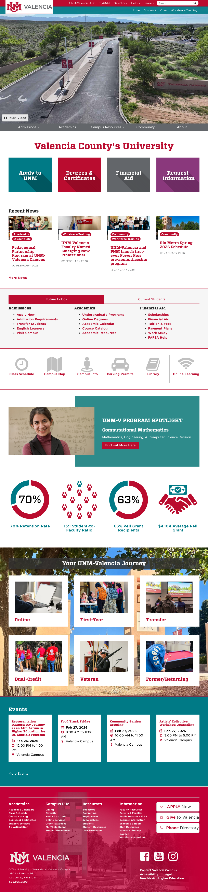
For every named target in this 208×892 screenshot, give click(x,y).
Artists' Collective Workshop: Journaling (176, 723)
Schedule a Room (130, 823)
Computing (89, 813)
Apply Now (26, 315)
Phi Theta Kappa (56, 827)
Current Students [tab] (151, 299)
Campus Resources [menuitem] (107, 127)
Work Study (157, 333)
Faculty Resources (130, 809)
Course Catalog (95, 328)
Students (150, 10)
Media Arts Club (56, 816)
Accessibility (149, 874)
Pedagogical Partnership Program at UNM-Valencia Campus (28, 253)
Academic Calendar (98, 324)
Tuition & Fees (159, 324)
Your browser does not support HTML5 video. (104, 65)
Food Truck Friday (75, 721)
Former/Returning (167, 679)
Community (120, 234)
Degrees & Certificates (79, 175)
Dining (50, 809)
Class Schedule (18, 813)
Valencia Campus (158, 870)
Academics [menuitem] (68, 127)
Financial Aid (128, 175)
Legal (168, 874)
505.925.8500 (18, 881)
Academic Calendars (21, 809)
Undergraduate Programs (103, 315)
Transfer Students (31, 324)
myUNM (104, 3)
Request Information (178, 175)
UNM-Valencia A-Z (82, 3)
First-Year (91, 620)
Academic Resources (99, 333)
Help (135, 3)
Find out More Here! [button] (120, 445)
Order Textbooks (56, 823)
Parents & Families (130, 813)
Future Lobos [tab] (56, 299)
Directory (120, 3)
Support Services (19, 823)
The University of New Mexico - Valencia (29, 7)
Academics (21, 234)
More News (18, 278)
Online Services (55, 820)
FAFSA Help (158, 337)
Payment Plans (160, 328)
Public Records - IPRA (133, 816)
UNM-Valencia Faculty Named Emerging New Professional (75, 249)
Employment (90, 816)
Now (175, 806)
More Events (18, 773)
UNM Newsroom (92, 830)
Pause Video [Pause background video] (15, 117)
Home (136, 10)
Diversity (51, 813)
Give (163, 10)
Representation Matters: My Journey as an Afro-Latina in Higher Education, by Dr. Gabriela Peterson (28, 728)
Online (22, 620)
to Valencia (179, 817)
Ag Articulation (18, 827)
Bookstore (88, 809)
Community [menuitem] (147, 127)
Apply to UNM (30, 175)
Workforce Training (184, 10)
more (149, 3)
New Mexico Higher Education (162, 878)
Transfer (156, 620)
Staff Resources (129, 827)
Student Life (22, 238)
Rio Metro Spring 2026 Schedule (176, 245)
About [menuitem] (183, 127)
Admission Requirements (37, 319)
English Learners (30, 328)
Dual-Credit (28, 679)
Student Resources (94, 827)
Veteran (89, 679)
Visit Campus (27, 333)
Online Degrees (95, 319)
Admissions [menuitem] (28, 127)
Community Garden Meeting (125, 723)
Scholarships (158, 315)
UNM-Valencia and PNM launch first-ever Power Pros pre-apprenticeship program (128, 255)
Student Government (59, 830)
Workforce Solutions (132, 837)
